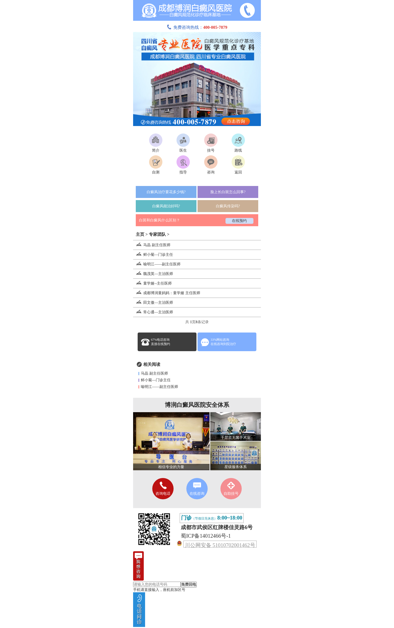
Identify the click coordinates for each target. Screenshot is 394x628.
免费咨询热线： (197, 27)
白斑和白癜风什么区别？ (159, 220)
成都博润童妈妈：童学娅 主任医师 (166, 293)
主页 (140, 234)
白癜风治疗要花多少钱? (166, 192)
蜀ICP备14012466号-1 (206, 536)
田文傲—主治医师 (153, 303)
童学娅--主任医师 (152, 283)
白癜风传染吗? (228, 206)
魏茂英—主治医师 (153, 274)
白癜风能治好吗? (166, 206)
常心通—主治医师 (153, 312)
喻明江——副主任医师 (156, 264)
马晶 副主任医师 (151, 245)
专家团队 (157, 234)
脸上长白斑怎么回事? (227, 192)
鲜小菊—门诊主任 (153, 255)
